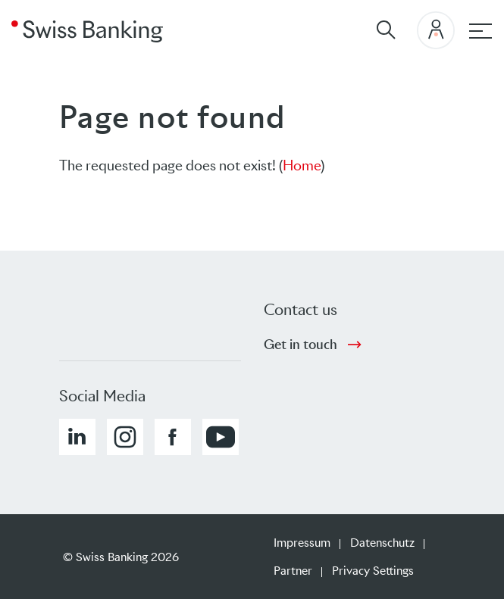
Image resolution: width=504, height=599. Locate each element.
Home (302, 165)
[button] (77, 437)
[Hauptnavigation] (480, 31)
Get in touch (300, 344)
